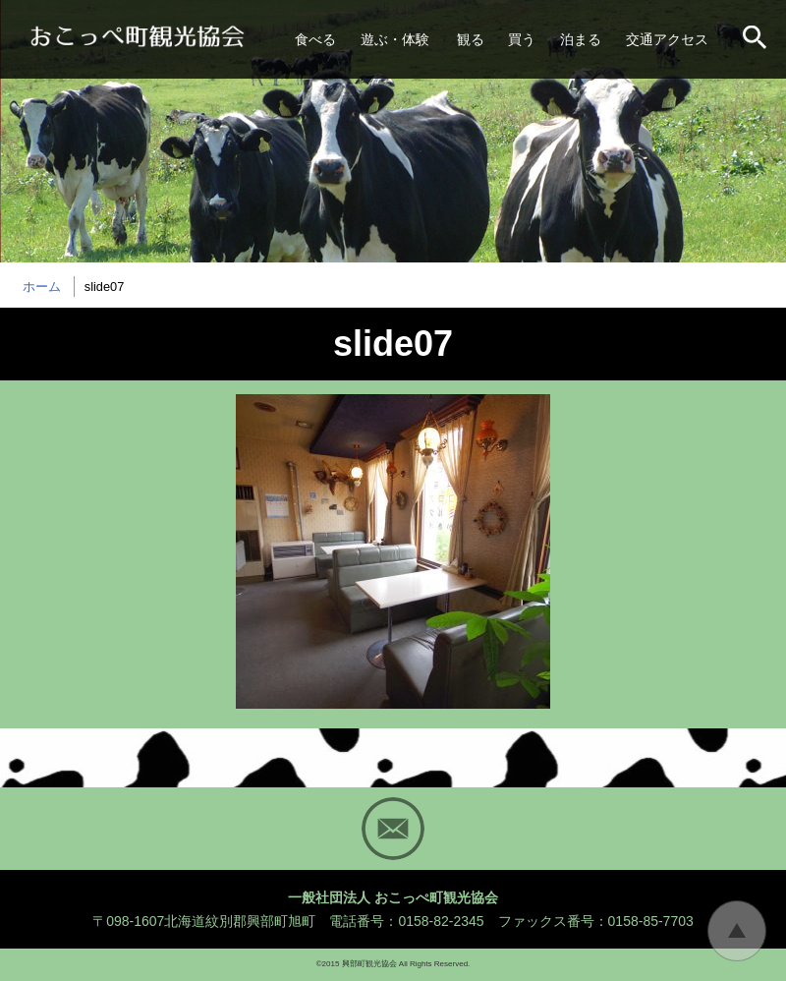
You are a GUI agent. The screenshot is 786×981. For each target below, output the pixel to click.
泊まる (580, 39)
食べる (315, 39)
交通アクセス (667, 39)
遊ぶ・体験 (395, 39)
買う (521, 39)
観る (470, 39)
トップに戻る (736, 930)
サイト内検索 (756, 39)
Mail (393, 828)
